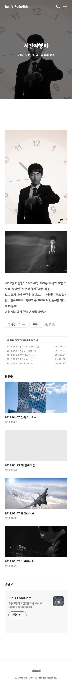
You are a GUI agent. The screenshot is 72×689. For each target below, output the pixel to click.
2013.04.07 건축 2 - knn (19, 351)
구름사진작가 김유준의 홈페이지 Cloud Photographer (24, 605)
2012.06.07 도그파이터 (18, 359)
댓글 (9, 584)
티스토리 (36, 671)
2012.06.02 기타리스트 (18, 363)
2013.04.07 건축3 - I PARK (21, 346)
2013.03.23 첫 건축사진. (19, 355)
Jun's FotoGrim (18, 7)
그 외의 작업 (13, 340)
